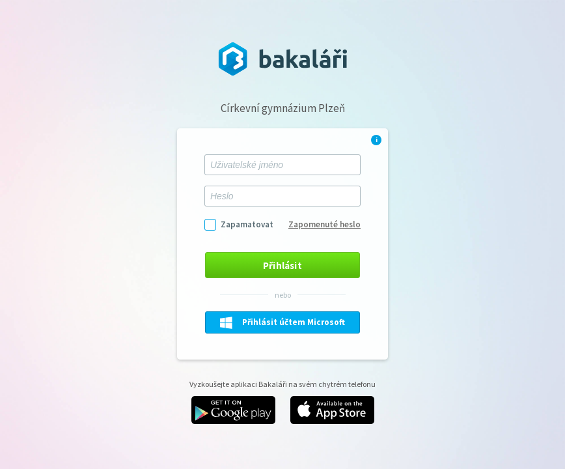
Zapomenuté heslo (324, 224)
